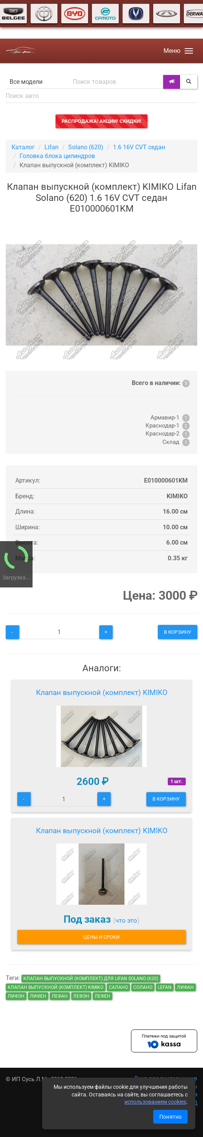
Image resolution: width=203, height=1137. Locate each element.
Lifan (51, 147)
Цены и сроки (101, 937)
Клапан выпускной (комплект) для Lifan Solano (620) (90, 978)
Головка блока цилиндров (57, 156)
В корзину (177, 632)
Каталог (23, 147)
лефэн (81, 996)
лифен (38, 996)
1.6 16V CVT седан (139, 147)
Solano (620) (85, 147)
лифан (185, 987)
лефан (60, 996)
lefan (165, 987)
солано (142, 987)
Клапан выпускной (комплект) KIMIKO (101, 692)
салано (118, 987)
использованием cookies (155, 1102)
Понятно (170, 1117)
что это (126, 920)
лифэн (16, 996)
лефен (102, 996)
